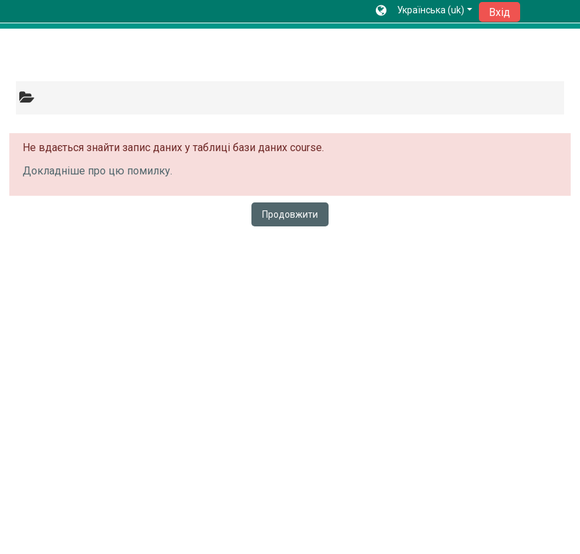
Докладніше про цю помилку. (97, 170)
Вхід (499, 12)
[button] (424, 11)
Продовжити (290, 214)
